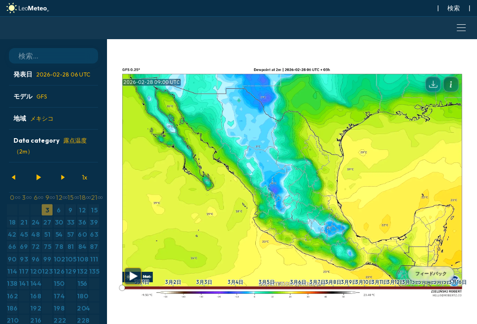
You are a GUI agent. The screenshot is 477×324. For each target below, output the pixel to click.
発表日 (51, 74)
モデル (30, 96)
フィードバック (431, 274)
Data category (50, 145)
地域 (33, 118)
